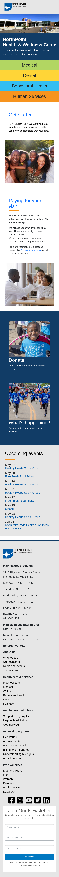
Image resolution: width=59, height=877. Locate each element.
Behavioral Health (29, 85)
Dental (29, 75)
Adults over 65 (12, 787)
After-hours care (13, 758)
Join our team (11, 670)
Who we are (10, 657)
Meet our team (12, 682)
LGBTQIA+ (10, 791)
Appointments (11, 741)
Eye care (8, 703)
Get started (21, 114)
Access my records (15, 745)
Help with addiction (15, 720)
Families (8, 783)
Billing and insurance (31, 250)
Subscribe (29, 857)
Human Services (29, 96)
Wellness (8, 691)
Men (6, 774)
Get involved (11, 724)
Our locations (11, 661)
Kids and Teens (12, 770)
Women (8, 779)
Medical (29, 64)
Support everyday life (16, 716)
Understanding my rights (18, 754)
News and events (14, 666)
